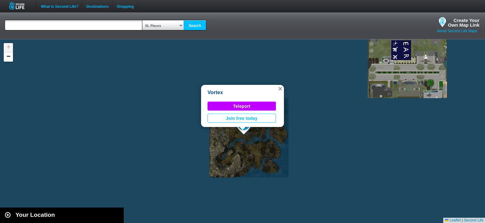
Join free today (242, 118)
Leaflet (453, 220)
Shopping (125, 5)
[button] (280, 88)
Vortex (215, 92)
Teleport (242, 106)
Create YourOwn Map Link (463, 23)
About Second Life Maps (457, 31)
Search (195, 26)
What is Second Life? (59, 5)
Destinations (97, 5)
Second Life (20, 6)
